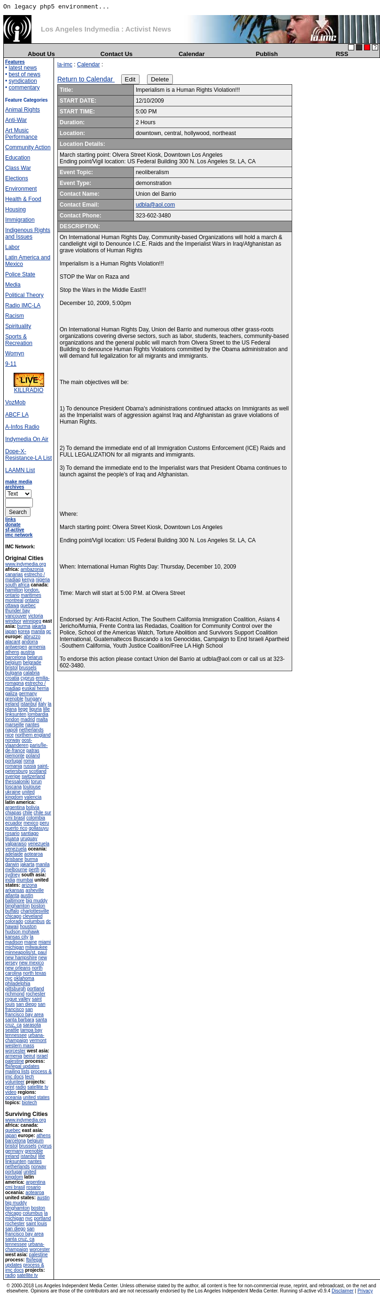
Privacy (365, 1290)
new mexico (31, 962)
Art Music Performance (21, 133)
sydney (12, 874)
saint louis (36, 1223)
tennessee (16, 1035)
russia (29, 766)
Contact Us (117, 53)
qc (48, 631)
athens (12, 652)
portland (35, 988)
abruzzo (31, 636)
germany (28, 693)
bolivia (32, 807)
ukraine (13, 791)
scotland (38, 771)
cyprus (27, 678)
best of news (24, 74)
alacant (12, 641)
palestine (14, 1061)
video (10, 1092)
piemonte (14, 755)
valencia (33, 797)
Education (17, 157)
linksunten (15, 714)
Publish (267, 53)
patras (32, 750)
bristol (11, 667)
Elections (16, 178)
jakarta (39, 626)
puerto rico (16, 828)
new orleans (18, 968)
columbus (34, 921)
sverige (12, 776)
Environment (21, 188)
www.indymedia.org (25, 564)
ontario (32, 600)
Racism (14, 316)
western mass (19, 1045)
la (31, 936)
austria (28, 652)
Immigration (20, 220)
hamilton (14, 590)
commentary (24, 87)
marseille (14, 724)
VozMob (15, 402)
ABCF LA (17, 414)
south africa (17, 584)
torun (36, 781)
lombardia (38, 714)
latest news (23, 67)
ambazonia (32, 569)
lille (46, 709)
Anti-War (16, 120)
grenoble (14, 698)
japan (10, 631)
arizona (29, 885)
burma (24, 626)
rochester (36, 993)
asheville (34, 890)
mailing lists (17, 1071)
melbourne (16, 869)
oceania (13, 1097)
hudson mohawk (22, 931)
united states (36, 1097)
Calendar (191, 53)
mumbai (24, 880)
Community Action (28, 147)
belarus (35, 657)
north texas (34, 973)
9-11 (10, 364)
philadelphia (17, 983)
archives (14, 487)
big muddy (36, 900)
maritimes (31, 595)
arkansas (14, 890)
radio (21, 1087)
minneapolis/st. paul (26, 952)
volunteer (14, 1081)
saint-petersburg (27, 768)
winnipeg (32, 621)
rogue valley (18, 999)
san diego (26, 1004)
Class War (18, 168)
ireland (12, 703)
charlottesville (35, 911)
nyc (9, 978)
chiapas (13, 812)
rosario (12, 833)
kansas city (16, 936)
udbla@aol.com (155, 204)
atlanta (12, 895)
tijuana (12, 838)
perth (34, 869)
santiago (30, 833)
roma (28, 760)
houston (28, 926)
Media (13, 284)
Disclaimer (343, 1290)
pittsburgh (15, 988)
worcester (15, 1050)
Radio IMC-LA (22, 305)
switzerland (33, 776)
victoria (35, 615)
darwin (12, 864)
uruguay (28, 838)
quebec (28, 605)
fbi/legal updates (22, 1066)
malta (41, 719)
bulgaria (13, 672)
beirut (29, 1056)
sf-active (14, 529)
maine (30, 942)
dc (48, 921)
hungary (33, 698)
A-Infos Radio (22, 427)
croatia (12, 678)
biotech (29, 1102)
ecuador (13, 823)
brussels (27, 667)
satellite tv (37, 1087)
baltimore (14, 900)
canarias (14, 574)
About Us (41, 53)
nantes (32, 724)
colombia (35, 817)
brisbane (14, 859)
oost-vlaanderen (18, 743)
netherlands (31, 729)
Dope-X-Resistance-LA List (28, 454)
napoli (11, 729)
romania (13, 766)
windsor (13, 621)
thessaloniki (17, 781)
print (9, 1087)
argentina (15, 807)
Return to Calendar (86, 79)
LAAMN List (20, 470)
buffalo (12, 911)
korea (24, 631)
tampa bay (31, 1030)
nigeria (43, 579)
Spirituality (18, 326)
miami (45, 942)
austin (27, 895)
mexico (31, 823)
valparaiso (16, 843)
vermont (38, 1040)
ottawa (12, 605)
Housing (15, 209)
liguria (35, 709)
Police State (20, 274)
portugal (13, 760)
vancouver (16, 615)
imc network (18, 535)
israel (42, 1056)
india (10, 880)
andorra (30, 641)
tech (29, 1076)
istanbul (29, 703)
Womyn (14, 353)
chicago (13, 916)
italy (42, 703)
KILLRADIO (29, 387)
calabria (31, 672)
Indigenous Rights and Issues (27, 233)
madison (14, 942)
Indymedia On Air (26, 439)
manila (38, 631)
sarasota (32, 1024)
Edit (130, 79)
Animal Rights (22, 109)
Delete (160, 79)
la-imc (64, 64)
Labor (12, 247)
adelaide (14, 854)
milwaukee (36, 947)
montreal (14, 600)
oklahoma (24, 978)
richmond (14, 993)
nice (9, 735)
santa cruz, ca (19, 1239)
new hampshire (21, 957)
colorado (14, 921)
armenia (36, 647)
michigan (14, 947)
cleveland (32, 916)
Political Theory (24, 295)
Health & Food (23, 199)
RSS (342, 53)
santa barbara (19, 1019)
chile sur (42, 812)
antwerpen (16, 647)
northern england (33, 735)
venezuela (38, 843)
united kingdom (20, 794)
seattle (12, 1030)
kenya (28, 579)
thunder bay (17, 610)
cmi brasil (15, 817)
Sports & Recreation (18, 339)
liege (23, 709)
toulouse (32, 786)
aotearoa (33, 854)
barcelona (15, 657)
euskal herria (35, 688)
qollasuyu (38, 828)
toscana (13, 786)
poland (33, 755)
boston (38, 905)
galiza (11, 693)
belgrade (32, 662)
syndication (23, 81)
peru (44, 823)
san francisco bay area (24, 1012)
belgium (13, 662)
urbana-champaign (24, 1038)
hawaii (11, 926)
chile (27, 812)
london (12, 719)
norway (12, 740)
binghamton (17, 905)
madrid (28, 719)
